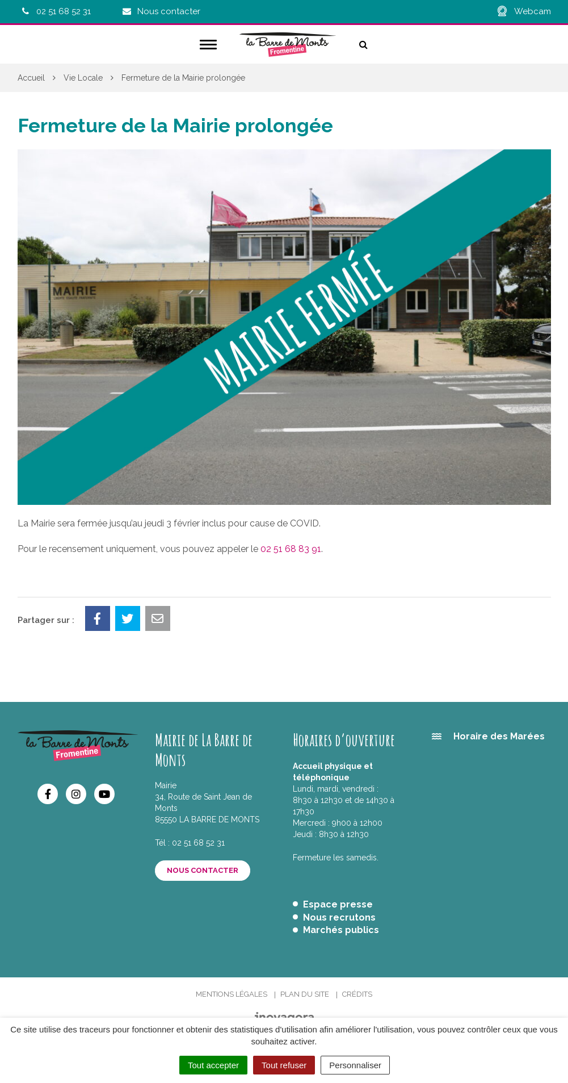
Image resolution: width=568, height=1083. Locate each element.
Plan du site (304, 994)
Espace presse (338, 904)
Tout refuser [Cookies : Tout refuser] (284, 1065)
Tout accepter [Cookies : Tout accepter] (213, 1065)
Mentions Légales (231, 994)
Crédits (357, 994)
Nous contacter (202, 870)
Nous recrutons (339, 917)
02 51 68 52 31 (198, 842)
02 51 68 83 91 (290, 548)
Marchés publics (341, 930)
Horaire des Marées (499, 736)
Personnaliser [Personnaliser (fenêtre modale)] (355, 1065)
